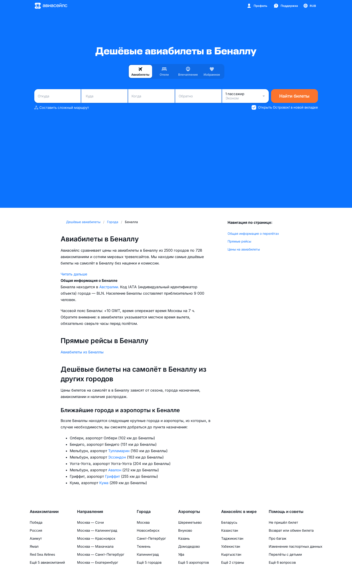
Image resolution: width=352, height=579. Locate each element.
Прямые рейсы (239, 241)
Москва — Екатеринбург (97, 562)
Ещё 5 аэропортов (193, 562)
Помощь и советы (286, 511)
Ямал (34, 546)
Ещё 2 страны (232, 562)
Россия (36, 530)
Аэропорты (189, 511)
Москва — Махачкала (95, 546)
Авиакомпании (44, 511)
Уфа (181, 554)
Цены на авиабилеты (244, 249)
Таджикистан (232, 538)
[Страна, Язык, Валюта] (309, 6)
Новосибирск (148, 530)
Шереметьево (190, 522)
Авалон (115, 470)
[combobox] (57, 96)
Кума (104, 482)
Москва (143, 522)
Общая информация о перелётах (253, 233)
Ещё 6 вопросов (282, 562)
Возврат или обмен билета (291, 530)
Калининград (148, 554)
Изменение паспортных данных (295, 546)
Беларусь (229, 522)
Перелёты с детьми (285, 554)
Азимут (36, 538)
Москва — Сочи (90, 522)
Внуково (185, 530)
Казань (184, 538)
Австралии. (109, 287)
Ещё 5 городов (149, 562)
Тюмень (143, 546)
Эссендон (117, 457)
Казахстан (229, 530)
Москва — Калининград (97, 530)
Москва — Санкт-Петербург (100, 554)
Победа (36, 522)
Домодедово (189, 546)
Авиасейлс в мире (239, 511)
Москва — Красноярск (96, 538)
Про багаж (277, 538)
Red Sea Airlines (42, 554)
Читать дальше (74, 274)
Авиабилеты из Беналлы (82, 352)
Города (144, 511)
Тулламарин (119, 450)
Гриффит (113, 476)
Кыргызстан (231, 554)
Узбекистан (230, 546)
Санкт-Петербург (151, 538)
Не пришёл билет (283, 522)
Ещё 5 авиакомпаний (47, 562)
